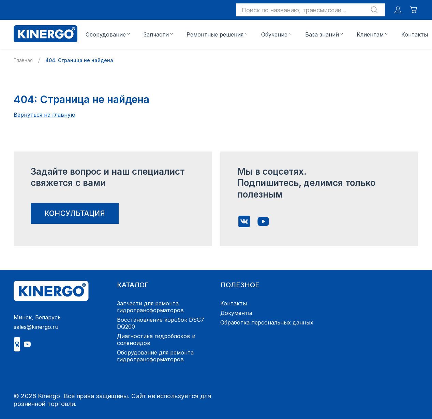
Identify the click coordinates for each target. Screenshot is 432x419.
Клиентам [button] (370, 34)
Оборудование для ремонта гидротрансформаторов (155, 356)
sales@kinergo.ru (36, 326)
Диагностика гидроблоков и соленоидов (156, 339)
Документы (236, 312)
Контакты (414, 34)
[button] (310, 9)
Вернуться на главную (44, 114)
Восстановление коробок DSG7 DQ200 (160, 323)
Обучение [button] (274, 34)
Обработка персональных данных (266, 322)
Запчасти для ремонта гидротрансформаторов (150, 307)
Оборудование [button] (106, 34)
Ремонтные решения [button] (215, 34)
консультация (74, 213)
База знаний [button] (322, 34)
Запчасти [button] (156, 34)
